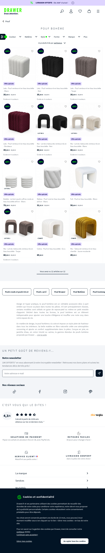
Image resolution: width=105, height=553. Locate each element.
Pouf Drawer (59, 292)
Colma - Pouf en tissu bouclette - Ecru (51, 249)
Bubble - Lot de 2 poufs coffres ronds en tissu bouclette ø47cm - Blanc (18, 200)
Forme (60, 37)
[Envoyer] (99, 373)
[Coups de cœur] (80, 11)
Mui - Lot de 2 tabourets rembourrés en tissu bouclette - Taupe (18, 250)
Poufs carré (41, 292)
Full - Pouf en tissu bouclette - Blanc (83, 199)
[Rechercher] (62, 11)
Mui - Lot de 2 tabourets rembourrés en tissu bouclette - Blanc (85, 145)
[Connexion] (71, 11)
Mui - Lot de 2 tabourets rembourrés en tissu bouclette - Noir (52, 145)
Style (46, 37)
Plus (85, 37)
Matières (31, 37)
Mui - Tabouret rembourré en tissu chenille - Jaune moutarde (83, 250)
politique (20, 532)
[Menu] (98, 11)
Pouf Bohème (79, 292)
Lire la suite (42, 335)
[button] (52, 40)
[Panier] (89, 11)
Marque (74, 37)
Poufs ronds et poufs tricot (16, 292)
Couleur (15, 37)
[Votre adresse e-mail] (47, 373)
